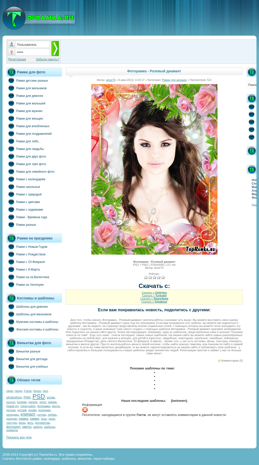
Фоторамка (43, 406)
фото (30, 423)
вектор (56, 406)
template (22, 402)
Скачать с (154, 292)
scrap (51, 397)
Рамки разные (21, 224)
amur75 (110, 79)
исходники (44, 410)
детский (21, 410)
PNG (27, 397)
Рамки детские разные (27, 80)
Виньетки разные (23, 351)
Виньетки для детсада (26, 359)
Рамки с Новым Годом (26, 246)
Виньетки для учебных (27, 366)
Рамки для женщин (24, 118)
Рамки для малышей (25, 103)
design (18, 391)
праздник (11, 418)
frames (37, 391)
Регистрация (17, 59)
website (52, 402)
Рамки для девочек (24, 95)
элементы (12, 430)
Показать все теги (19, 437)
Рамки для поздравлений (29, 133)
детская (10, 410)
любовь (52, 414)
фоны (22, 423)
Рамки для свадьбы (25, 148)
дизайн (32, 410)
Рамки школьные (23, 186)
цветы (26, 427)
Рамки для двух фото (26, 156)
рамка (23, 418)
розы (44, 418)
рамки (34, 418)
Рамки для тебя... (23, 141)
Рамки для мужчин (24, 111)
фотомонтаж (42, 423)
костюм (41, 414)
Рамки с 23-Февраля (25, 261)
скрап (52, 418)
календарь (12, 414)
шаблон (37, 427)
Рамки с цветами (23, 202)
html (45, 391)
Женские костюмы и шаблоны (32, 329)
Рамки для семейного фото (30, 171)
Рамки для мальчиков (26, 88)
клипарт (27, 414)
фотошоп (13, 427)
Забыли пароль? (47, 59)
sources (10, 402)
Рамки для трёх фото (26, 164)
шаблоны (49, 427)
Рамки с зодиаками (24, 209)
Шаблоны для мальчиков (28, 314)
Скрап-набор (27, 406)
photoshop (14, 397)
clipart (9, 391)
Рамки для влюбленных (28, 126)
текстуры (11, 423)
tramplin (33, 402)
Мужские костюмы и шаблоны (32, 321)
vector (42, 402)
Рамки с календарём (25, 179)
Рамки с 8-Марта (23, 269)
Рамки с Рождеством (26, 254)
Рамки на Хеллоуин (25, 284)
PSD (38, 396)
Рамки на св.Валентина (27, 277)
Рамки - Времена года (26, 217)
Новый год (12, 406)
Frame (28, 391)
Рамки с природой (24, 194)
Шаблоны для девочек (27, 306)
